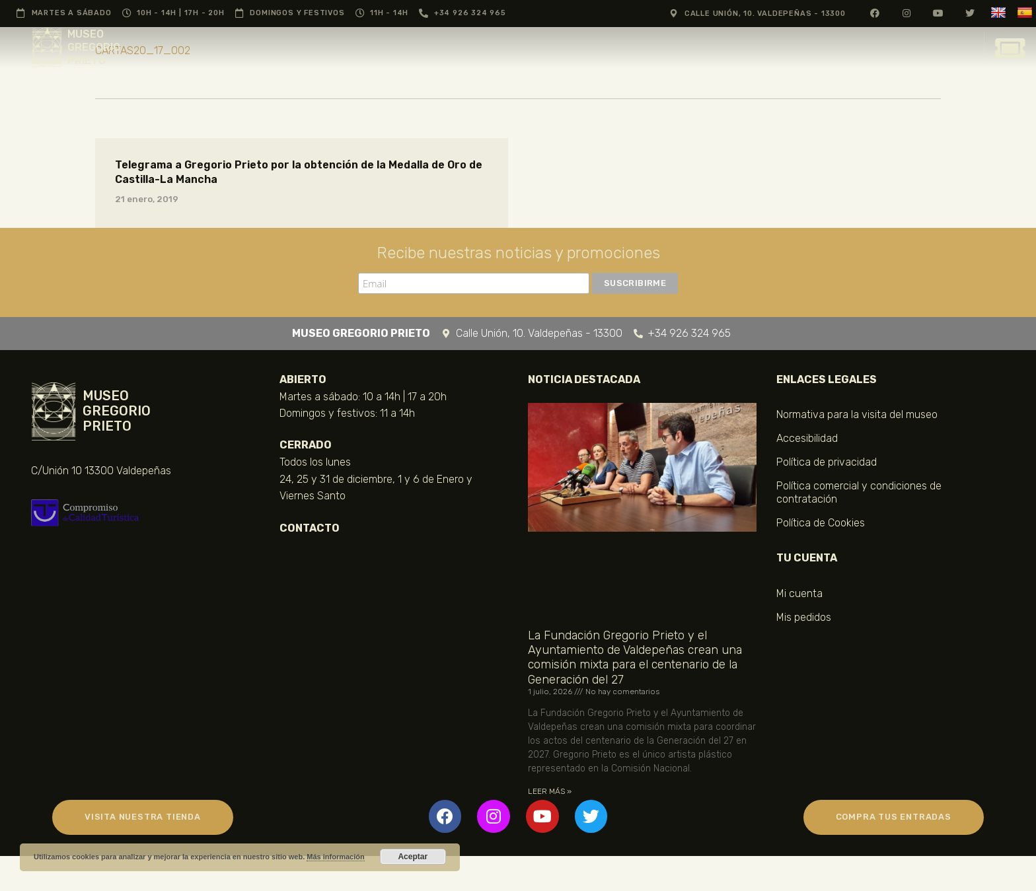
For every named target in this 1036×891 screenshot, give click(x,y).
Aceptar (412, 856)
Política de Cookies (820, 523)
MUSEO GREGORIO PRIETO (93, 47)
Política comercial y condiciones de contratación (859, 492)
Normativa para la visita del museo (857, 414)
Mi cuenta (799, 593)
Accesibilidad (807, 438)
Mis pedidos (803, 617)
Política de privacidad (826, 462)
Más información (335, 857)
